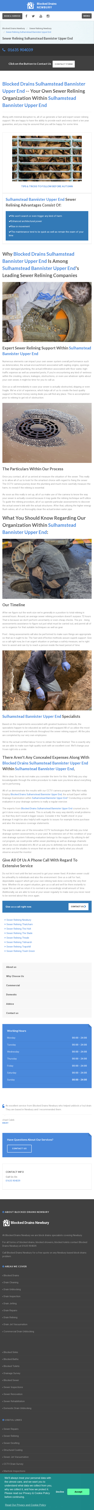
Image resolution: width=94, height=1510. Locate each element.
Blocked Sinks (10, 1352)
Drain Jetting (9, 1303)
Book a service (12, 16)
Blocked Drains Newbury (25, 1223)
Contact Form (64, 64)
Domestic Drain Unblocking (16, 1408)
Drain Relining (9, 1317)
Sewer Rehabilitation (13, 1401)
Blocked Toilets (10, 1366)
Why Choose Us (15, 976)
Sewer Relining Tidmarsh (19, 942)
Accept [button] (78, 1492)
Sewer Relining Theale (17, 937)
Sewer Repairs (10, 1429)
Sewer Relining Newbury (18, 919)
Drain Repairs (9, 1310)
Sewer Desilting (10, 1443)
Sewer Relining (10, 1436)
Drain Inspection (11, 1296)
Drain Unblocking (11, 1289)
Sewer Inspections (12, 1387)
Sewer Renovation (12, 1394)
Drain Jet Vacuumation (14, 1324)
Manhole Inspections (13, 1471)
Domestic (11, 994)
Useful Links (12, 1420)
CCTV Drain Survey (12, 1464)
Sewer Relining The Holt (18, 928)
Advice (10, 1003)
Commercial (13, 985)
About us (11, 967)
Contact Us (78, 906)
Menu (86, 16)
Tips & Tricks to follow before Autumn (47, 186)
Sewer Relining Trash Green (20, 951)
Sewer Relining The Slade (19, 933)
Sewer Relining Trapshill (18, 946)
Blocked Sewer (10, 1380)
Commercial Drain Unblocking (18, 1331)
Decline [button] (60, 1492)
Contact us (12, 1013)
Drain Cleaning (10, 1282)
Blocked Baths (10, 1359)
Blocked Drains (10, 1275)
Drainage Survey (11, 1373)
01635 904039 (20, 49)
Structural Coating (12, 1450)
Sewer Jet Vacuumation (15, 1457)
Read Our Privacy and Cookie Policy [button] (25, 1505)
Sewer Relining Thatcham (19, 924)
